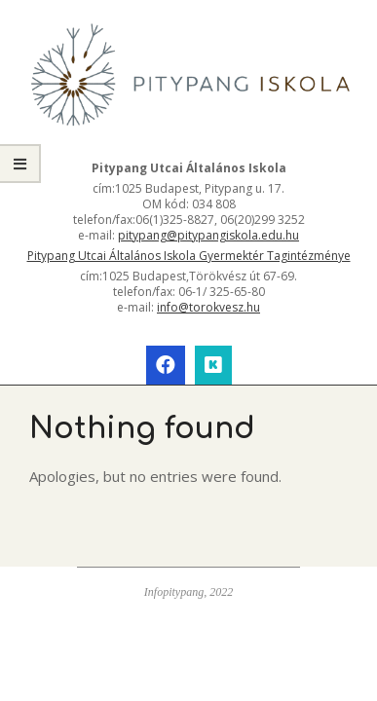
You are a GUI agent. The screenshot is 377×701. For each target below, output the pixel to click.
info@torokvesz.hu (208, 307)
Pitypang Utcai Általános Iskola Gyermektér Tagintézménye (189, 255)
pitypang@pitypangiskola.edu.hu (208, 235)
